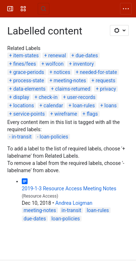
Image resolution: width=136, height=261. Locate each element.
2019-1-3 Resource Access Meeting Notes (69, 188)
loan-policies (54, 137)
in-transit (22, 137)
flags (92, 114)
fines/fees (24, 64)
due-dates (86, 55)
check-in (48, 97)
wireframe (65, 114)
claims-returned (72, 89)
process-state (28, 80)
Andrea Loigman (73, 203)
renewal (57, 55)
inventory (83, 64)
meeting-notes (70, 80)
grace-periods (28, 72)
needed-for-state (98, 72)
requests (105, 80)
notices (62, 72)
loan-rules (84, 105)
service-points (29, 114)
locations (23, 105)
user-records (81, 97)
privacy (108, 89)
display (21, 97)
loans (110, 105)
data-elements (29, 89)
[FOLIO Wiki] (33, 8)
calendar (53, 105)
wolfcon (55, 64)
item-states (25, 55)
